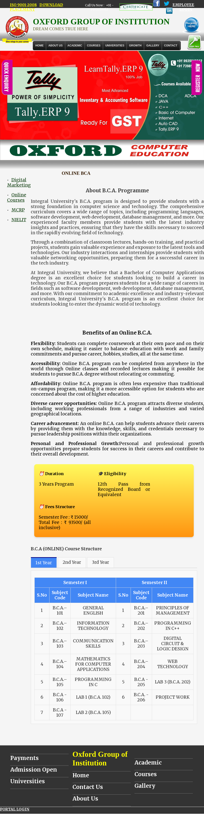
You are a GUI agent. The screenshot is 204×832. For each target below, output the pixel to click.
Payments (24, 758)
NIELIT (18, 219)
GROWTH (135, 45)
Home (39, 45)
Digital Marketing (19, 182)
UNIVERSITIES (114, 45)
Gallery (152, 45)
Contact (170, 45)
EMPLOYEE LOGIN (183, 7)
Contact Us (87, 787)
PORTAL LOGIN (14, 809)
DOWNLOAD (51, 5)
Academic (148, 762)
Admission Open (33, 769)
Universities (27, 781)
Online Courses (16, 197)
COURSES (94, 45)
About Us (55, 45)
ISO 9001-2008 (23, 5)
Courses (145, 774)
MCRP (18, 210)
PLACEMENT (22, 9)
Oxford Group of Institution (100, 758)
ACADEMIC (74, 45)
